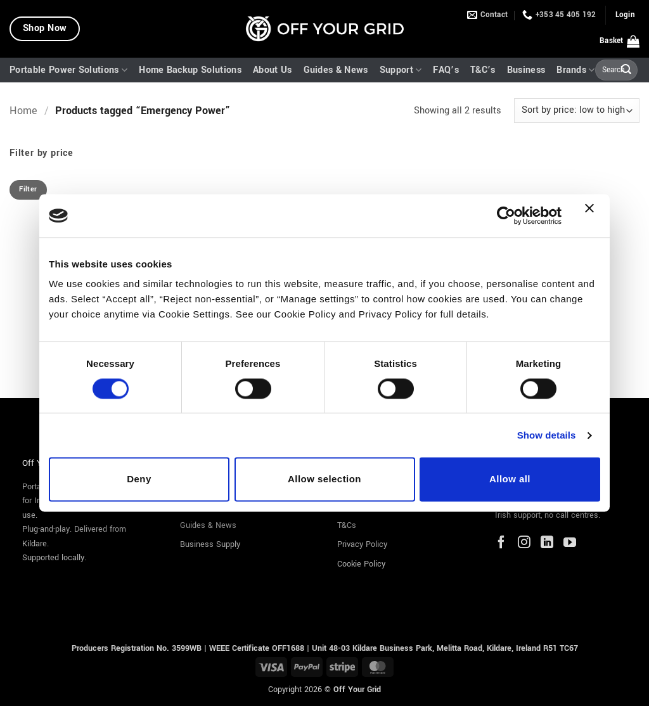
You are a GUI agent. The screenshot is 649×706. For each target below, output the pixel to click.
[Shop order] (576, 110)
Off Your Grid (357, 689)
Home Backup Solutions (190, 70)
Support (401, 70)
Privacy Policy (362, 544)
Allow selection (324, 479)
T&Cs (346, 525)
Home (23, 111)
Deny (139, 479)
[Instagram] (524, 544)
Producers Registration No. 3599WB (138, 648)
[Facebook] (501, 544)
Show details (546, 435)
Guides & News (336, 70)
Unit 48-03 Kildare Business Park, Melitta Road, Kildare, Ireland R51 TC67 (445, 648)
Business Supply (210, 544)
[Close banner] (592, 215)
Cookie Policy (361, 564)
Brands (575, 70)
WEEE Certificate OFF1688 (256, 648)
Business (526, 70)
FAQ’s (446, 70)
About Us (272, 70)
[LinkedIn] (547, 544)
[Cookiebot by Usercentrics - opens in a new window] (506, 215)
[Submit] (626, 70)
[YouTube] (569, 544)
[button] (625, 15)
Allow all (509, 479)
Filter (28, 189)
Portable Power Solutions (68, 70)
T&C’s (483, 70)
